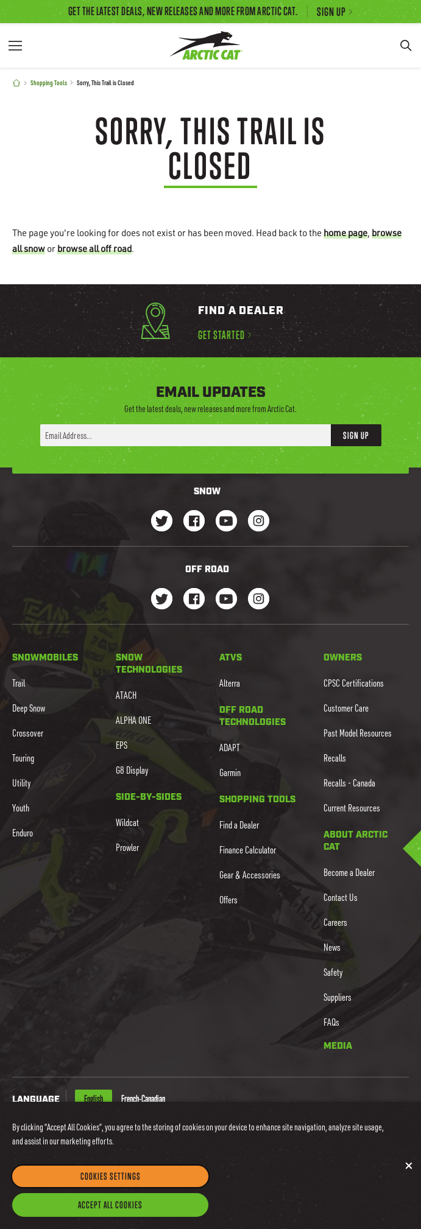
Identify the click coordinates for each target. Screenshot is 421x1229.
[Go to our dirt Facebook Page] (194, 600)
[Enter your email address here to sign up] (185, 435)
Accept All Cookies (110, 1215)
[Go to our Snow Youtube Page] (226, 522)
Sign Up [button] (356, 435)
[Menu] (15, 45)
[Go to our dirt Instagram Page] (161, 600)
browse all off (94, 248)
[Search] (406, 45)
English (93, 1099)
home (345, 232)
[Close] (409, 1176)
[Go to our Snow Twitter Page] (161, 522)
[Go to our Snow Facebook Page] (194, 522)
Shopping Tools (48, 82)
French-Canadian (143, 1099)
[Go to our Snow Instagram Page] (258, 522)
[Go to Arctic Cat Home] (206, 45)
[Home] (16, 83)
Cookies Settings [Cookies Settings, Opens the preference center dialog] (110, 1187)
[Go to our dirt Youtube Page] (226, 600)
